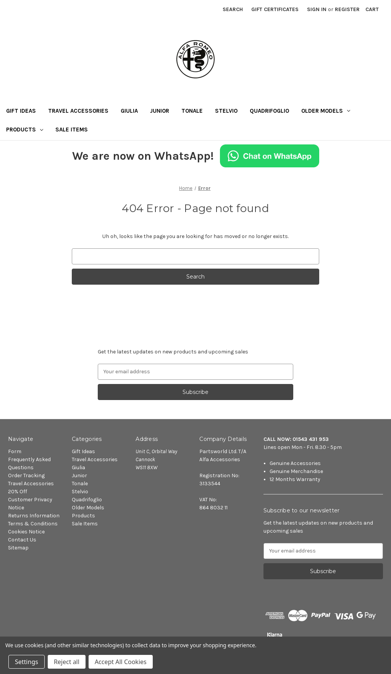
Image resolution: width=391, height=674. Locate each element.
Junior (159, 110)
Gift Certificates (275, 9)
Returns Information (34, 515)
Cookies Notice (26, 531)
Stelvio (226, 110)
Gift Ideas (21, 110)
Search (233, 9)
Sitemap (18, 547)
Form (14, 451)
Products (24, 129)
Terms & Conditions (33, 523)
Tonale (192, 110)
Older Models (325, 110)
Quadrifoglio (269, 110)
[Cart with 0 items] (372, 9)
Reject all (66, 662)
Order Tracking (26, 475)
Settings (26, 662)
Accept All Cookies (121, 662)
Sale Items (71, 129)
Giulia (129, 110)
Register (347, 9)
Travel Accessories (78, 110)
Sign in (316, 9)
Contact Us (22, 539)
